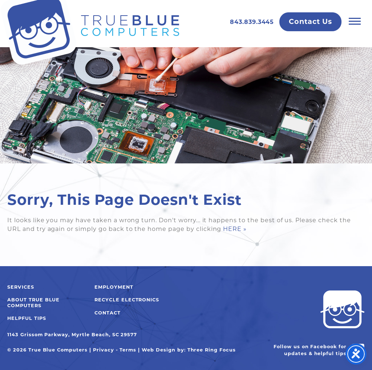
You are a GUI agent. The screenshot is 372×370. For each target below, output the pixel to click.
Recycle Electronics (126, 299)
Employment (113, 287)
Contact (107, 313)
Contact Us (310, 21)
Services (20, 287)
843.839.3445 (252, 22)
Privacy (103, 350)
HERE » (235, 228)
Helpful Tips (26, 318)
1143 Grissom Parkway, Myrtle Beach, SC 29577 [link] (72, 334)
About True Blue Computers (33, 302)
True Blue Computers (89, 32)
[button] (355, 21)
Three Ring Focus (211, 350)
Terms (128, 350)
